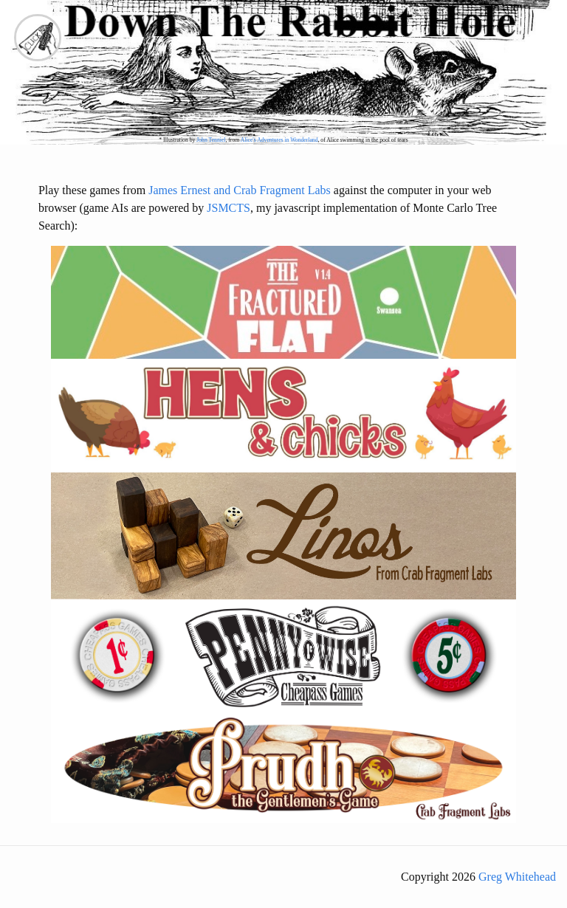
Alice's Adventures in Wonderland (279, 140)
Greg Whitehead (517, 876)
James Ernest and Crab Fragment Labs (239, 190)
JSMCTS (228, 208)
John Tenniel (210, 140)
